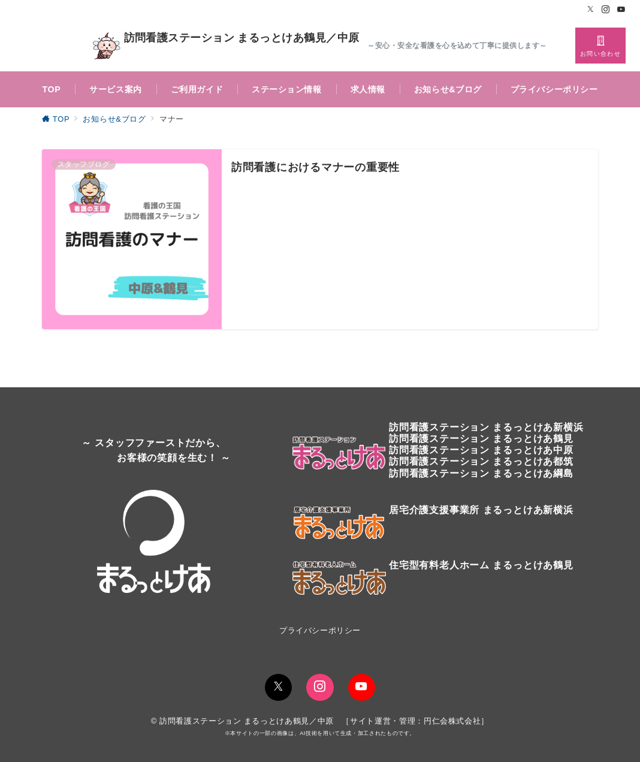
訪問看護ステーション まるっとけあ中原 (481, 450)
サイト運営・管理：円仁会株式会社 (415, 720)
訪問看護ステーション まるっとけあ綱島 (481, 473)
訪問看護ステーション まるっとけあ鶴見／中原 (226, 45)
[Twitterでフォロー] (591, 9)
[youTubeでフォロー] (361, 687)
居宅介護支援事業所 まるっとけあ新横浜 (481, 510)
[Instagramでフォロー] (606, 9)
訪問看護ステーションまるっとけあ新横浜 (486, 427)
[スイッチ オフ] (600, 45)
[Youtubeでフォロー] (621, 9)
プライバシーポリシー (319, 630)
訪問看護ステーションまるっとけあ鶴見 (481, 438)
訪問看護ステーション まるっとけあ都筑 (481, 461)
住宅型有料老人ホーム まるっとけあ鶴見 (481, 565)
